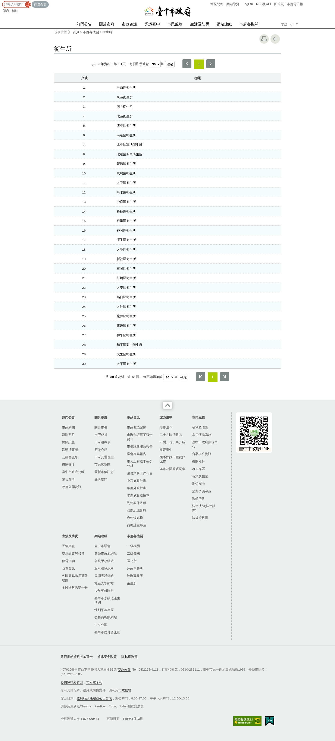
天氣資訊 (68, 546)
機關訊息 (68, 442)
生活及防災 (199, 24)
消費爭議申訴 (201, 491)
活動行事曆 (70, 449)
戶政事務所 (135, 568)
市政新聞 (68, 427)
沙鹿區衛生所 (126, 202)
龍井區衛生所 (126, 316)
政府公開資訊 (71, 487)
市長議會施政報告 (140, 446)
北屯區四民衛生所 (129, 154)
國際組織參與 (136, 510)
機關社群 (198, 461)
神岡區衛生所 (126, 230)
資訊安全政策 (107, 656)
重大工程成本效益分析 (140, 463)
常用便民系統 (201, 434)
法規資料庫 (200, 517)
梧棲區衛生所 (126, 211)
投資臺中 (166, 449)
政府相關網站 (104, 568)
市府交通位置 (104, 457)
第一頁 (186, 63)
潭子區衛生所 (126, 240)
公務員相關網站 (105, 617)
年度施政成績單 (138, 495)
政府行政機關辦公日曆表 (94, 698)
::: (1, 2)
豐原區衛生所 (126, 163)
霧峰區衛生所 (126, 325)
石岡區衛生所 (126, 268)
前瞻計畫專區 (136, 525)
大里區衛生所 (126, 354)
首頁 (76, 32)
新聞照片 (68, 434)
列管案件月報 (136, 503)
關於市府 (107, 24)
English (247, 4)
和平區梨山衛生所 (129, 345)
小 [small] (291, 24)
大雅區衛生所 (126, 249)
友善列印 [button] (264, 39)
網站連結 (224, 24)
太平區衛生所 (126, 364)
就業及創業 (200, 476)
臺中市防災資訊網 (107, 632)
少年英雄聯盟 (104, 590)
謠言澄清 (68, 479)
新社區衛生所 (126, 259)
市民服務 (175, 24)
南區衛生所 (125, 106)
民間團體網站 (104, 575)
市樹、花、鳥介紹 (172, 442)
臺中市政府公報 (73, 472)
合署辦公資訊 (201, 454)
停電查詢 (68, 561)
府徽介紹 (100, 449)
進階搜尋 (40, 4)
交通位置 (124, 669)
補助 (15, 11)
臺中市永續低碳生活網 (107, 600)
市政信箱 (124, 690)
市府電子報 (295, 4)
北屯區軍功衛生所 (129, 144)
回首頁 (279, 4)
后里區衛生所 (126, 221)
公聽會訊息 (70, 457)
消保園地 (198, 483)
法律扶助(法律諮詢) (204, 508)
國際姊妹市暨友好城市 (172, 459)
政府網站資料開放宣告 (77, 656)
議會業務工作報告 (140, 473)
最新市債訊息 (104, 472)
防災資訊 (68, 568)
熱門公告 (84, 24)
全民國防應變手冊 (75, 587)
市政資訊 (129, 24)
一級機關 (133, 546)
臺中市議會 (102, 546)
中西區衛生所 (126, 87)
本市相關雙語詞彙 (172, 469)
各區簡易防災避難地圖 (75, 578)
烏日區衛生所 (126, 297)
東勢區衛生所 (126, 173)
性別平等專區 (104, 610)
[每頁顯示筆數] (155, 64)
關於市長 (100, 427)
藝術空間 (100, 479)
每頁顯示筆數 (139, 64)
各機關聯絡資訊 (72, 682)
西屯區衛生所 (126, 125)
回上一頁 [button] (275, 39)
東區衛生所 (125, 97)
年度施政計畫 (136, 488)
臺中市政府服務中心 (205, 444)
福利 (6, 11)
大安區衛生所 (126, 287)
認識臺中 (152, 24)
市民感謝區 (102, 464)
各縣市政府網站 (105, 553)
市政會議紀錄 (136, 427)
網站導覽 (232, 4)
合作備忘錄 (135, 517)
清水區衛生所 (126, 192)
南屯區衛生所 (126, 135)
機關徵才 (68, 464)
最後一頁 (210, 63)
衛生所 (107, 32)
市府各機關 (249, 24)
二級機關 (133, 553)
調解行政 (198, 498)
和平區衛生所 (126, 335)
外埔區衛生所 (126, 278)
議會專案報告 (136, 454)
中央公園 (100, 624)
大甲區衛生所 (126, 183)
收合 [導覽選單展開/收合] (167, 405)
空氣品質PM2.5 (73, 553)
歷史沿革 (166, 427)
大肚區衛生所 (126, 306)
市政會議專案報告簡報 (140, 437)
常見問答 (216, 4)
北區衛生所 (125, 116)
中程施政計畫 (136, 480)
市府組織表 (102, 442)
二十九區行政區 (171, 434)
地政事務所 (135, 575)
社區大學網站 (104, 583)
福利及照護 (200, 427)
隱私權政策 (129, 656)
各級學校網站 (104, 561)
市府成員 (100, 434)
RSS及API (263, 4)
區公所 (132, 561)
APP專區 (198, 469)
